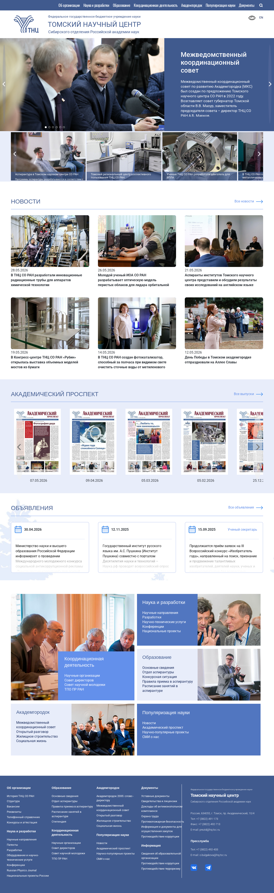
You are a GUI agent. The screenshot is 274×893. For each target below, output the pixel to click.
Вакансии (13, 806)
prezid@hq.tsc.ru (210, 829)
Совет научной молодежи (84, 685)
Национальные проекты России (28, 875)
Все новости (244, 201)
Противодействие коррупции (160, 836)
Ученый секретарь (242, 529)
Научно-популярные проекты (165, 732)
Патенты (12, 844)
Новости (149, 723)
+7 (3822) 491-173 (207, 818)
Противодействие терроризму (160, 868)
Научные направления (160, 613)
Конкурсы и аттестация (22, 822)
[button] (4, 84)
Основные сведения (158, 668)
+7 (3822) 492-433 (207, 849)
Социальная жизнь (31, 741)
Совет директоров (79, 680)
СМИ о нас (150, 737)
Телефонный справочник (23, 817)
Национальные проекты (161, 631)
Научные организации (82, 676)
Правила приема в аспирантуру (167, 681)
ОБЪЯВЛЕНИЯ (32, 508)
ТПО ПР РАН (74, 689)
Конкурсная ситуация (159, 677)
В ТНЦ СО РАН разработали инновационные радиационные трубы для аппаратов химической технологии (46, 280)
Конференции (153, 627)
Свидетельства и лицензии (159, 801)
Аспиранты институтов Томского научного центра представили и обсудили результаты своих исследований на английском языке (221, 280)
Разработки (151, 617)
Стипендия (59, 821)
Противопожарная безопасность (162, 821)
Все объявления (241, 507)
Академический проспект (54, 394)
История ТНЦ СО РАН (20, 796)
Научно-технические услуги (164, 622)
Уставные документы (155, 796)
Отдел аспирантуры (158, 672)
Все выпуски (244, 394)
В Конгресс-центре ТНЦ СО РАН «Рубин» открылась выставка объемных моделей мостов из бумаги (44, 362)
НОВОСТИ (25, 201)
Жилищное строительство (37, 736)
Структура (13, 801)
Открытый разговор (32, 732)
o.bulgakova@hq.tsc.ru (213, 855)
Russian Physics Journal (21, 870)
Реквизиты (14, 811)
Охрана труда (150, 816)
